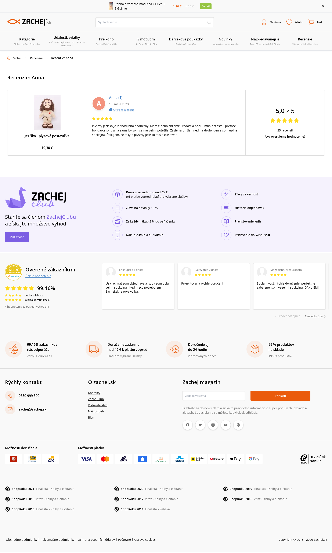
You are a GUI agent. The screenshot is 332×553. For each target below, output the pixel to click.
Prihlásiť (280, 396)
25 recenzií (285, 131)
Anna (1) (115, 98)
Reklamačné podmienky (57, 540)
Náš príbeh (96, 412)
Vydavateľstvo (97, 406)
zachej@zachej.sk (32, 410)
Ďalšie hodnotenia (38, 277)
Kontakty (94, 394)
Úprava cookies (145, 540)
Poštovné (124, 540)
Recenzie (36, 59)
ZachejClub (96, 400)
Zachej (17, 59)
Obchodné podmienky (21, 540)
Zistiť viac (17, 238)
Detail (206, 6)
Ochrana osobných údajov (96, 540)
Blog (91, 418)
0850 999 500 (29, 396)
